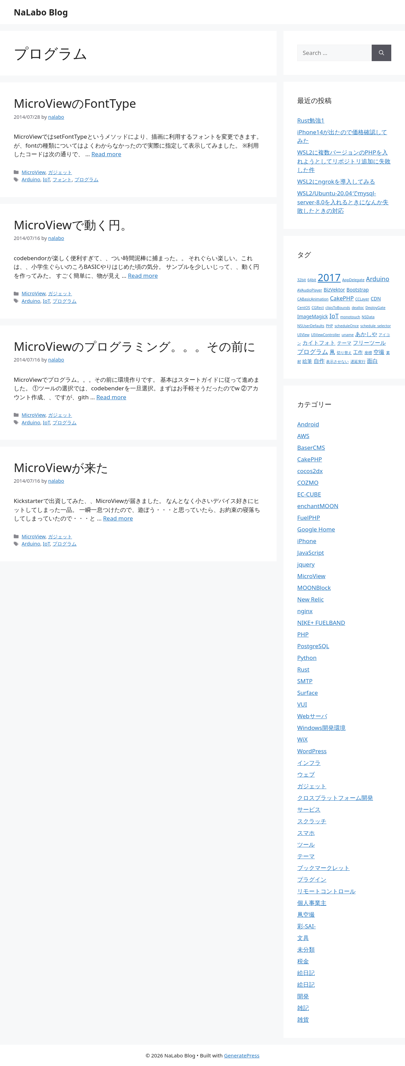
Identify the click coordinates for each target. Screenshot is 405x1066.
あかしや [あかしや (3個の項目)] (366, 334)
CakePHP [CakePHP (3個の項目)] (342, 298)
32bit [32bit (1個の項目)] (301, 279)
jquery (306, 564)
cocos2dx (310, 471)
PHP (303, 634)
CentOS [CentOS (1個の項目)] (303, 307)
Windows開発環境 (321, 728)
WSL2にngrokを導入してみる (336, 181)
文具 (303, 938)
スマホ (306, 833)
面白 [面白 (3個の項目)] (372, 361)
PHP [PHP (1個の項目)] (329, 325)
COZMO (308, 482)
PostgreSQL (313, 646)
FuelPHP (308, 517)
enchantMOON (317, 506)
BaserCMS (311, 447)
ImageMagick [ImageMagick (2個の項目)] (312, 316)
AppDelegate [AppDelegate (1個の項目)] (353, 279)
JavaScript (310, 553)
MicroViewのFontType (75, 103)
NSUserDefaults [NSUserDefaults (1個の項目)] (310, 325)
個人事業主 (311, 903)
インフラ (309, 763)
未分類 (306, 949)
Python (306, 658)
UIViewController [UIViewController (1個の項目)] (325, 334)
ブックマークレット (323, 868)
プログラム (86, 179)
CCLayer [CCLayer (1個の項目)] (362, 299)
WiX (302, 739)
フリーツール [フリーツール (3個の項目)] (369, 342)
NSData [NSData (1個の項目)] (368, 316)
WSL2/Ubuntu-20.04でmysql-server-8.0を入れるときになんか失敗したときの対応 (343, 202)
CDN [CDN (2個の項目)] (376, 298)
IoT (46, 179)
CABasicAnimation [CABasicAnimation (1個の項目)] (312, 299)
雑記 (303, 1008)
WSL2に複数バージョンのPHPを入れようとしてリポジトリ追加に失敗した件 (344, 161)
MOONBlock (314, 588)
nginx (305, 611)
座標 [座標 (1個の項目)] (368, 352)
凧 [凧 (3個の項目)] (332, 352)
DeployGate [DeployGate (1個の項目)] (375, 307)
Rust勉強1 (310, 120)
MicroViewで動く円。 (73, 225)
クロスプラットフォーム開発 (335, 798)
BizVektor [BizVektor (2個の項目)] (334, 289)
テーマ (306, 856)
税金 (303, 961)
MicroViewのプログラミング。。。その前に (135, 346)
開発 (303, 996)
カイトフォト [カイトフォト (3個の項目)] (318, 342)
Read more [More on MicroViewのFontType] (106, 154)
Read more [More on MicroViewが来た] (118, 518)
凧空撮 (306, 914)
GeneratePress (241, 1055)
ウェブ (306, 774)
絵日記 (306, 973)
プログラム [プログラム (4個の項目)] (312, 351)
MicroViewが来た (61, 467)
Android (308, 424)
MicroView (33, 172)
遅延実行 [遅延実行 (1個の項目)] (358, 361)
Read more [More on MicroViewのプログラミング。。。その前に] (111, 397)
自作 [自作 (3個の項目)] (319, 361)
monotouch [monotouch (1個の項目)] (350, 316)
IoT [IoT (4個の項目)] (334, 316)
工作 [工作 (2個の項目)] (358, 352)
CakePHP (309, 459)
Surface (307, 693)
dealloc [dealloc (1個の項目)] (358, 307)
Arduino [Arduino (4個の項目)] (377, 279)
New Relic (310, 599)
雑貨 (303, 1019)
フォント (62, 179)
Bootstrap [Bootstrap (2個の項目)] (358, 289)
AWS (303, 436)
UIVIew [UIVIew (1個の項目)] (303, 334)
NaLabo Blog (41, 12)
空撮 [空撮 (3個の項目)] (378, 352)
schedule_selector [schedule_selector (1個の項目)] (375, 325)
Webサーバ (312, 716)
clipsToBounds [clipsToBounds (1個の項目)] (337, 307)
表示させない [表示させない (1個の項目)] (337, 361)
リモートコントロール (326, 891)
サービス (309, 809)
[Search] (381, 53)
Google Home (316, 529)
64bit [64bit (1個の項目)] (312, 279)
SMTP (305, 681)
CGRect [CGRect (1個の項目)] (318, 307)
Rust (303, 669)
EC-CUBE (309, 494)
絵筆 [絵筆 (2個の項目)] (307, 361)
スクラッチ (311, 821)
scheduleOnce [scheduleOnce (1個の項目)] (347, 325)
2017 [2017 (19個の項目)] (329, 277)
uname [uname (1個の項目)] (348, 334)
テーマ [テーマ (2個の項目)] (344, 343)
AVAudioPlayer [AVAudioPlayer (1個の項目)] (309, 290)
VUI (302, 704)
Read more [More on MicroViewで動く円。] (143, 275)
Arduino (31, 179)
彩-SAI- (306, 926)
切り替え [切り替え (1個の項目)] (344, 352)
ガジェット (60, 172)
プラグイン (311, 879)
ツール (306, 844)
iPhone (306, 541)
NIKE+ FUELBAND (321, 623)
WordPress (312, 751)
